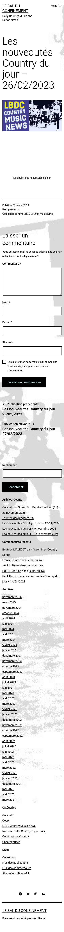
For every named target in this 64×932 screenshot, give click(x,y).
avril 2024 (8, 634)
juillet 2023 (9, 682)
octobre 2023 (10, 666)
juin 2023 (8, 687)
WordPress (38, 918)
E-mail (7, 322)
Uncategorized (11, 842)
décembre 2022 (12, 719)
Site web (7, 342)
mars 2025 (9, 602)
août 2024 (8, 618)
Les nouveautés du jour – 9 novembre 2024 (29, 528)
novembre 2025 (12, 597)
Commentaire (11, 263)
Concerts (8, 815)
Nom (6, 302)
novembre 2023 (12, 661)
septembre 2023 (12, 671)
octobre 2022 (10, 730)
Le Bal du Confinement (24, 910)
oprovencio (13, 209)
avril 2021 (8, 794)
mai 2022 (8, 757)
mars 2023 (9, 703)
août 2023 (8, 677)
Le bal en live (35, 560)
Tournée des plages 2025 (18, 518)
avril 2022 (8, 762)
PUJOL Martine (11, 570)
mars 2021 (9, 799)
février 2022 (9, 773)
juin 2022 (8, 751)
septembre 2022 (12, 735)
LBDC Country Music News (38, 213)
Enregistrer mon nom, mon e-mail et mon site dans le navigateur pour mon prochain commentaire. (32, 366)
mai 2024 (8, 629)
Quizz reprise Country (15, 836)
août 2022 (8, 741)
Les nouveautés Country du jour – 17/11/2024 (31, 523)
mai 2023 (8, 693)
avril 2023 (8, 698)
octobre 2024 (10, 613)
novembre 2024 (12, 607)
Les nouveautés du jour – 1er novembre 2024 (30, 534)
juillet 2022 (9, 746)
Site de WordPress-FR (15, 873)
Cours (6, 820)
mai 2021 (8, 789)
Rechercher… (10, 465)
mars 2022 (9, 767)
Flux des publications (15, 862)
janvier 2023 (10, 714)
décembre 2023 (12, 655)
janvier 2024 (10, 650)
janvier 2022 (10, 778)
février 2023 (9, 709)
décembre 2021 (12, 783)
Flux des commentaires (16, 868)
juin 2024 (8, 623)
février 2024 (9, 645)
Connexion (9, 857)
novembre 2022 (12, 725)
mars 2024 (9, 639)
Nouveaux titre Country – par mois (23, 831)
